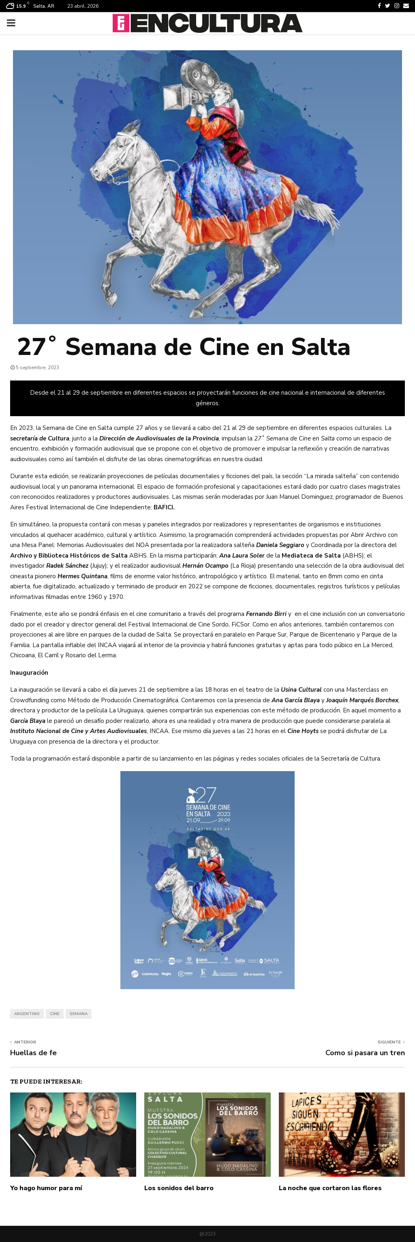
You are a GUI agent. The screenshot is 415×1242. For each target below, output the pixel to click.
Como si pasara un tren (365, 1053)
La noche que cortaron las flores (330, 1188)
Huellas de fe (33, 1053)
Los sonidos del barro (179, 1188)
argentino (27, 1014)
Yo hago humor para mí (46, 1188)
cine (55, 1014)
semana (79, 1014)
